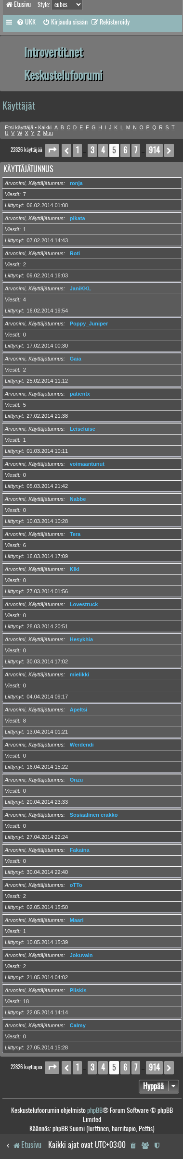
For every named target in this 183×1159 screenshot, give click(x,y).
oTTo (76, 885)
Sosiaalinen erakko (94, 815)
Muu (48, 133)
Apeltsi (79, 709)
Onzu (76, 780)
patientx (80, 394)
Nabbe (78, 499)
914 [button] (154, 150)
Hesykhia (81, 639)
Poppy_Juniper (89, 323)
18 (26, 1001)
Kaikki (45, 127)
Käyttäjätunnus (28, 169)
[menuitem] (26, 22)
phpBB (95, 1110)
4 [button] (103, 150)
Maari (77, 920)
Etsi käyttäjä (19, 127)
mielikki (79, 674)
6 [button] (125, 150)
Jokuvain (81, 955)
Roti (75, 253)
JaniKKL (81, 288)
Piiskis (78, 990)
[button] (52, 150)
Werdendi (82, 745)
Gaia (75, 358)
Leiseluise (82, 429)
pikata (77, 218)
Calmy (78, 1025)
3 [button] (92, 150)
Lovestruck (84, 604)
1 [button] (77, 150)
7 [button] (135, 150)
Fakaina (80, 850)
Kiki (74, 569)
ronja (76, 183)
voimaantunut (87, 464)
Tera (75, 534)
